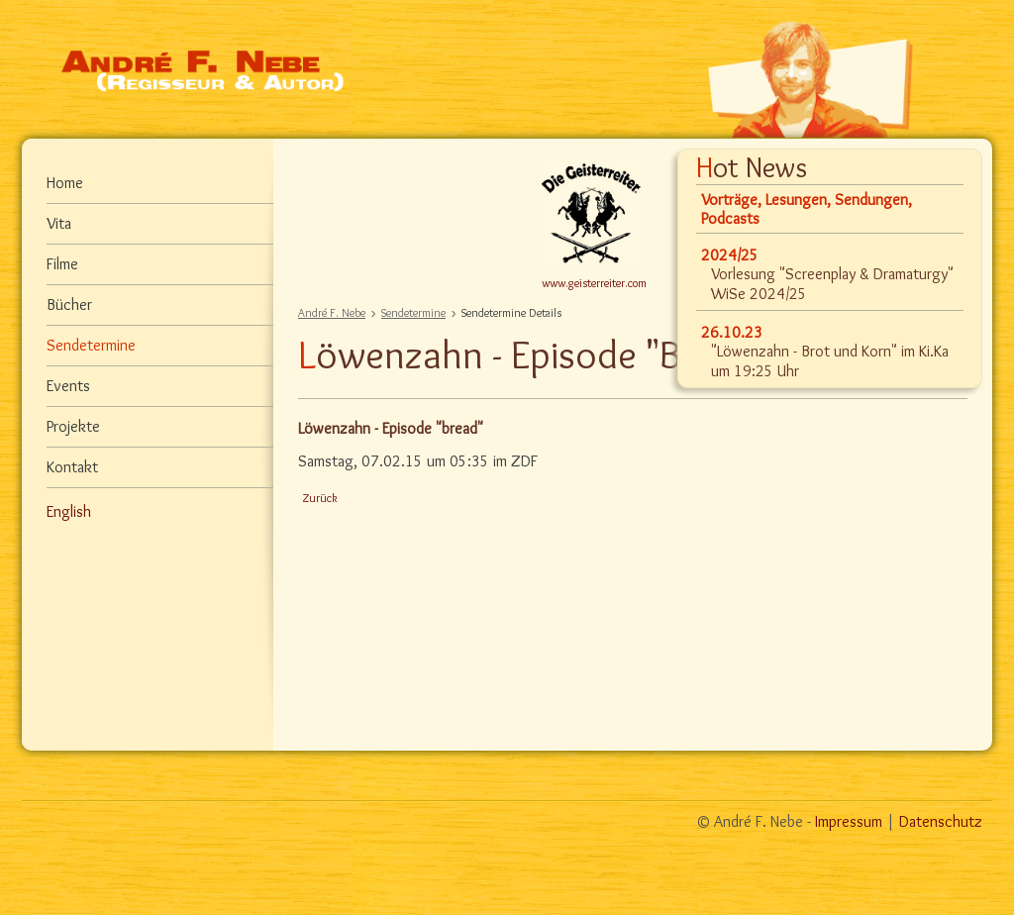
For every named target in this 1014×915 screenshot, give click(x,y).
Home (65, 182)
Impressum (848, 821)
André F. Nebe (331, 312)
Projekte (73, 426)
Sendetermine (413, 312)
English (69, 511)
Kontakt (72, 467)
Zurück (320, 497)
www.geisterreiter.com (594, 282)
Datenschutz (940, 821)
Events (68, 385)
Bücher (69, 304)
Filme (62, 263)
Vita (59, 223)
